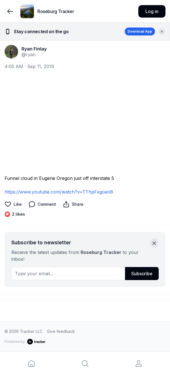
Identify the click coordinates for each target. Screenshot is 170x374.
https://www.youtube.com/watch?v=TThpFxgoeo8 (59, 192)
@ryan (28, 54)
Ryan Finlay (34, 49)
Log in (151, 11)
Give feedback (61, 331)
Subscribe (141, 273)
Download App (140, 31)
